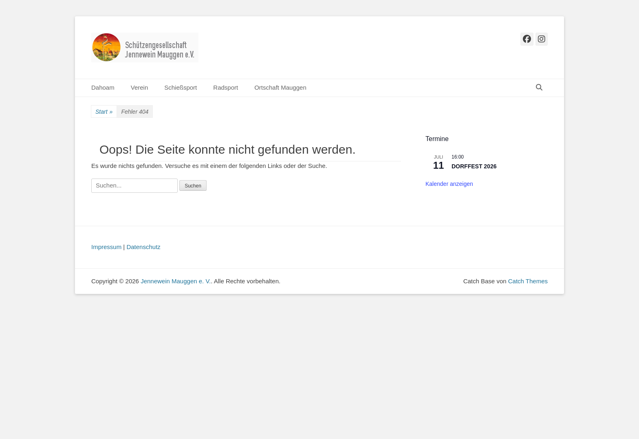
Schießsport (180, 87)
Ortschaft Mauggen (280, 87)
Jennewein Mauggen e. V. (176, 281)
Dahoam (103, 87)
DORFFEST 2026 (474, 166)
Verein (139, 87)
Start (103, 112)
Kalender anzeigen (449, 184)
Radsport (225, 87)
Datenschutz (143, 246)
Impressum (106, 246)
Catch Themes (528, 281)
